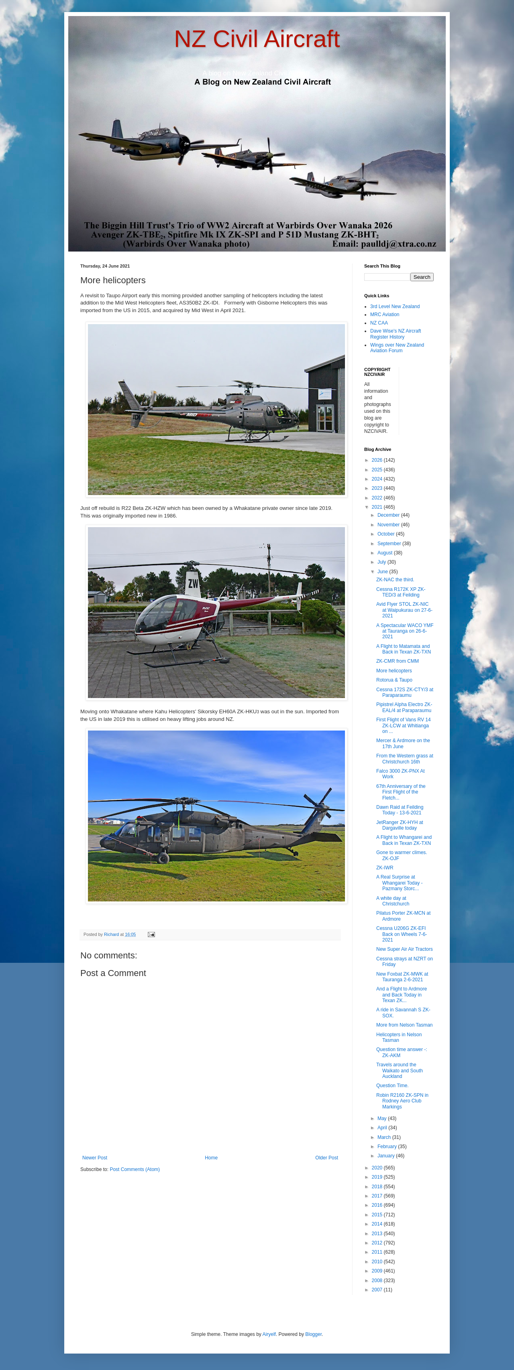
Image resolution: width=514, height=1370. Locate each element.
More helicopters (394, 671)
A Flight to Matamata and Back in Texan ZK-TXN (403, 649)
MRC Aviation (384, 314)
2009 (378, 1271)
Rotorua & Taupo (394, 680)
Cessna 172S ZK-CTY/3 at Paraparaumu (404, 692)
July (382, 562)
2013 (378, 1233)
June (383, 571)
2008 (378, 1280)
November (389, 525)
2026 (378, 460)
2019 (378, 1177)
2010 (378, 1261)
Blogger (313, 1334)
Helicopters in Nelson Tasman (399, 1037)
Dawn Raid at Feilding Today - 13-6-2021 (399, 810)
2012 (378, 1243)
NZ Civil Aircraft (257, 38)
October (386, 534)
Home (211, 1158)
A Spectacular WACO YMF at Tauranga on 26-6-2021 (405, 631)
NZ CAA (379, 323)
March (384, 1137)
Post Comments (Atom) (135, 1169)
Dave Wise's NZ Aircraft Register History (395, 333)
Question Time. (392, 1085)
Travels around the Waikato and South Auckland (399, 1070)
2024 (378, 479)
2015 (378, 1215)
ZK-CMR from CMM (397, 661)
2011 (378, 1252)
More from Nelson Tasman (404, 1025)
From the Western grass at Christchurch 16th (404, 758)
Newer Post (94, 1158)
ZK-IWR (385, 868)
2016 (378, 1205)
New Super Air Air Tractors (404, 949)
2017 (378, 1196)
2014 (378, 1224)
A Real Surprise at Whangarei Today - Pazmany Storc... (399, 882)
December (389, 515)
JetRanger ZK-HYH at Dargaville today (399, 825)
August (385, 553)
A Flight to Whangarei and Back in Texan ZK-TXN (404, 840)
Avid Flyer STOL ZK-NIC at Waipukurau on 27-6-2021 (404, 610)
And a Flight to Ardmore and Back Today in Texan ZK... (401, 994)
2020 (378, 1168)
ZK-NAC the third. (395, 580)
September (389, 543)
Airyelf (269, 1334)
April (382, 1128)
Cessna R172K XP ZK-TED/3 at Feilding (401, 592)
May (382, 1118)
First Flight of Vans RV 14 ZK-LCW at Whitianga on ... (403, 725)
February (387, 1146)
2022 (378, 498)
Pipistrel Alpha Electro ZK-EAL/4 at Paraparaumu (404, 707)
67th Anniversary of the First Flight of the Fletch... (401, 792)
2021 (378, 507)
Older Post (326, 1158)
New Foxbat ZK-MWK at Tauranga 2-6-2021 (402, 976)
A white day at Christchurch (392, 901)
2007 (378, 1290)
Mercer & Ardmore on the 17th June (403, 743)
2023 (378, 488)
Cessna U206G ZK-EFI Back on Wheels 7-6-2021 (401, 934)
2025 (378, 470)
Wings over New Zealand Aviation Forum (397, 347)
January (386, 1156)
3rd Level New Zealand (395, 306)
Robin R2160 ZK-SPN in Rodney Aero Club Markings (402, 1101)
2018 (378, 1186)
